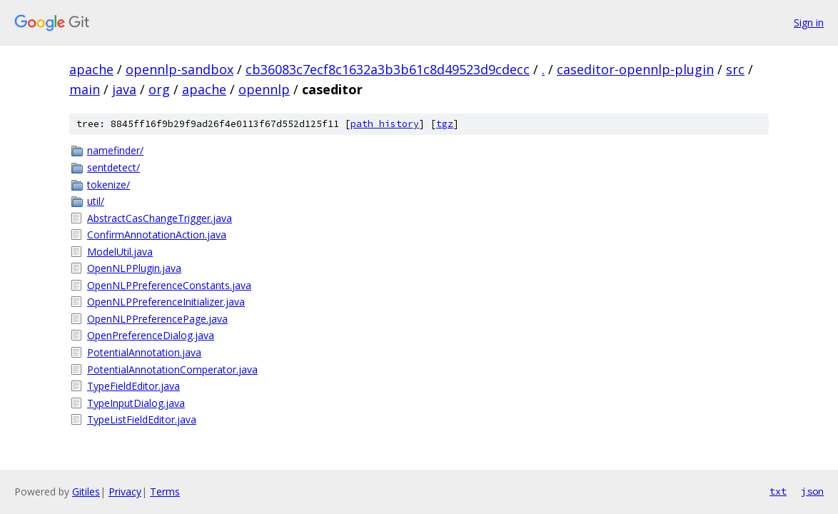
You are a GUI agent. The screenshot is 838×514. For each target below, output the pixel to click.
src (735, 69)
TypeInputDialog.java (136, 403)
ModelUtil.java (120, 251)
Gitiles (86, 491)
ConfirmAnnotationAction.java (156, 234)
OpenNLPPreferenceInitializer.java (166, 301)
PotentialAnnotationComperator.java (172, 369)
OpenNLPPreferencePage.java (157, 319)
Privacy (124, 491)
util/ (95, 201)
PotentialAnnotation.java (144, 352)
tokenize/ (108, 184)
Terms (165, 491)
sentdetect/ (113, 167)
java (124, 89)
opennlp (264, 89)
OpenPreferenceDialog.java (150, 335)
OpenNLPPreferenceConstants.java (169, 285)
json (812, 491)
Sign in (809, 22)
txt (778, 491)
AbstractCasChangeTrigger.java (159, 218)
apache (91, 69)
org (159, 89)
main (84, 89)
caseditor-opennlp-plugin (635, 69)
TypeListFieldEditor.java (141, 419)
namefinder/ (115, 150)
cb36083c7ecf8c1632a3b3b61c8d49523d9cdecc (388, 69)
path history (384, 124)
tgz (444, 124)
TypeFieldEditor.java (133, 386)
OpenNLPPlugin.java (134, 268)
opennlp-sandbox (179, 69)
